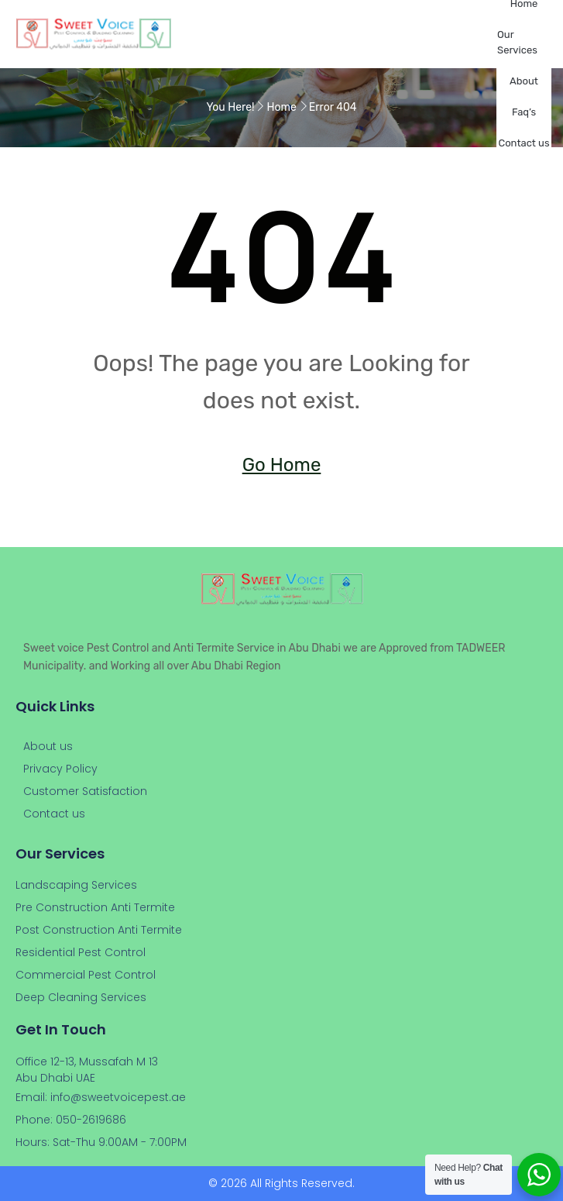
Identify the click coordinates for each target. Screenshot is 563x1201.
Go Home (281, 465)
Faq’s (524, 112)
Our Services (517, 42)
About (524, 81)
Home (282, 107)
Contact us (523, 143)
